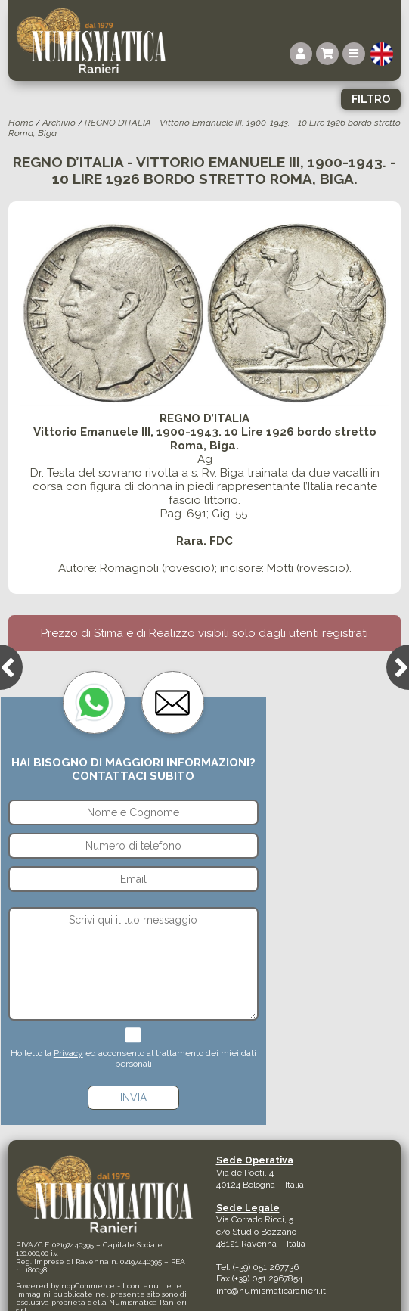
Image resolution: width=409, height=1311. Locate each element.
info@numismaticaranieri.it (271, 1290)
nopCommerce (88, 1285)
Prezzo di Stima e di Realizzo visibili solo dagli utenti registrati (204, 633)
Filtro (371, 99)
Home (20, 122)
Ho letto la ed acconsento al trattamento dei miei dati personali (133, 1058)
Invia (133, 1098)
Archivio (59, 122)
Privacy (68, 1053)
